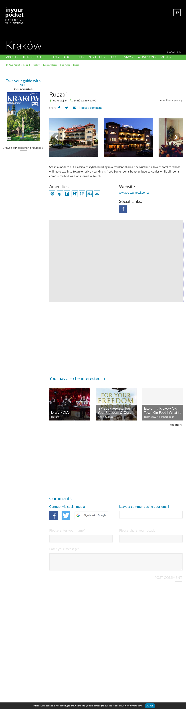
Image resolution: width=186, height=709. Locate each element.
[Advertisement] (92, 75)
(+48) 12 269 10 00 (85, 100)
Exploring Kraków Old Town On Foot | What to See (162, 411)
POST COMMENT (168, 580)
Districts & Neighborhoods (159, 417)
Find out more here (132, 706)
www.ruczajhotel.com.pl (134, 192)
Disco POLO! (60, 412)
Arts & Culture (105, 417)
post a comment (91, 107)
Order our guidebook (23, 89)
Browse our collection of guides (22, 148)
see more (176, 424)
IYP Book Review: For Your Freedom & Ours (114, 410)
